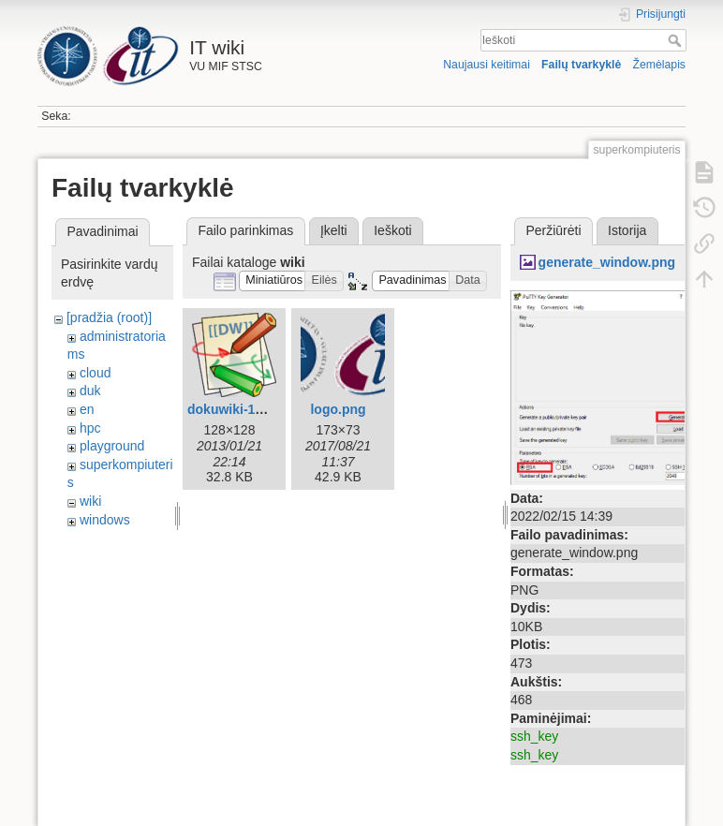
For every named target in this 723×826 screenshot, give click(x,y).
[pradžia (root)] (109, 317)
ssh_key (534, 736)
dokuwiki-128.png (242, 409)
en (87, 409)
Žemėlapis (659, 64)
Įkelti (333, 230)
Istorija (627, 230)
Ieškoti (677, 40)
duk (90, 390)
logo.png (337, 409)
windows (105, 519)
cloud (95, 372)
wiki (90, 501)
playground (112, 445)
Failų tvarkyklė (581, 64)
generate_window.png (607, 262)
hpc (90, 427)
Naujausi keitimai (486, 64)
